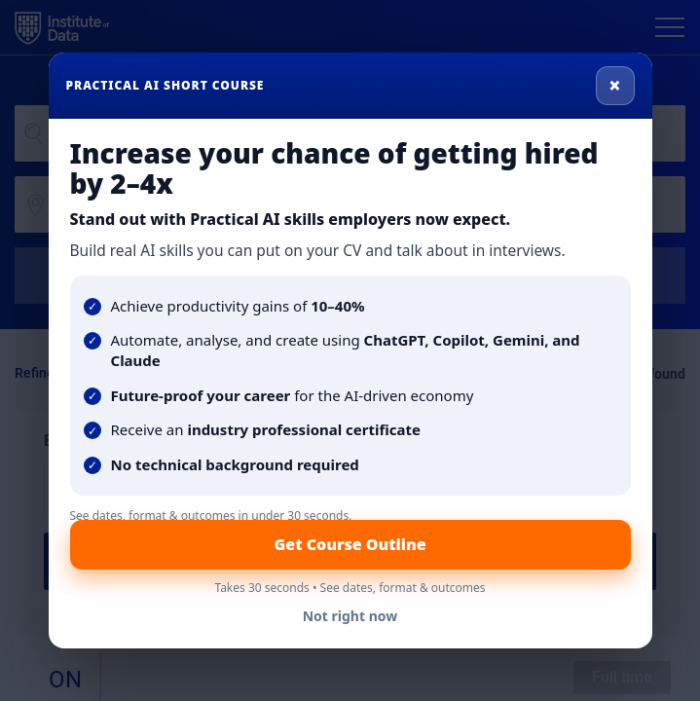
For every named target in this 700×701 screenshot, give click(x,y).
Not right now (350, 616)
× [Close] (614, 84)
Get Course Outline (349, 544)
